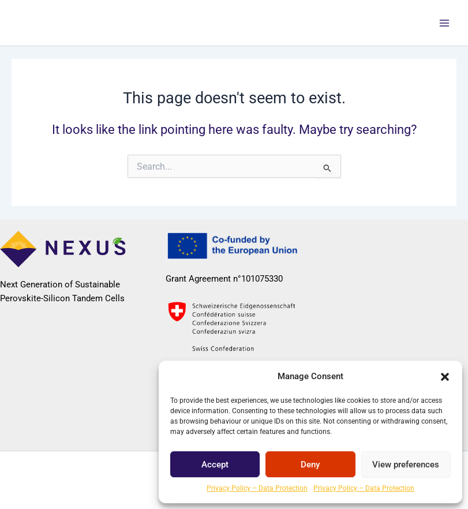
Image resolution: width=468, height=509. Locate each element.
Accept (215, 464)
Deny (310, 464)
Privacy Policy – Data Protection (257, 488)
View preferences (405, 464)
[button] (445, 377)
